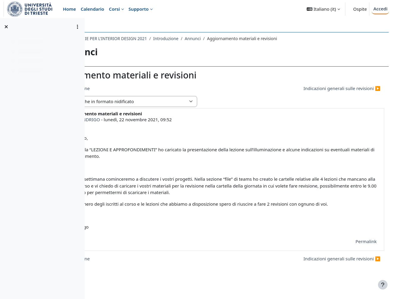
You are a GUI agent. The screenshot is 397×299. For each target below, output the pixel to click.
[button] (323, 9)
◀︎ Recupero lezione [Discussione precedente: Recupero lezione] (121, 88)
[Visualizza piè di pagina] (382, 284)
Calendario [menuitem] (92, 9)
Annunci (246, 38)
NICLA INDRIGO (136, 119)
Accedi (380, 9)
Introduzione (218, 38)
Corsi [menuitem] (114, 9)
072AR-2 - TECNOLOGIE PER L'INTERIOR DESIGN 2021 (148, 38)
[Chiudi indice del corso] (6, 27)
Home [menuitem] (69, 9)
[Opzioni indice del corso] (77, 27)
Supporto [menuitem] (139, 9)
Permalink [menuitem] (357, 248)
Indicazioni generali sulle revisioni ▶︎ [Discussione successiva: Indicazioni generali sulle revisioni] (333, 88)
